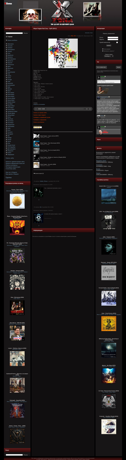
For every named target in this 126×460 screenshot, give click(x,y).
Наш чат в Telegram (11, 172)
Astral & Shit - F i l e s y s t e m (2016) (108, 186)
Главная (10, 36)
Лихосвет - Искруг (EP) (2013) (108, 262)
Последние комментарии (13, 167)
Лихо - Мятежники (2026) (17, 297)
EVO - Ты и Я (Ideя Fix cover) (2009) (109, 211)
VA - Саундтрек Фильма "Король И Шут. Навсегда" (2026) (17, 243)
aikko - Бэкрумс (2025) (109, 237)
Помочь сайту (10, 158)
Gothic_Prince (43, 181)
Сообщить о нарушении (39, 119)
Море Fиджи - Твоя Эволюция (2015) (50, 143)
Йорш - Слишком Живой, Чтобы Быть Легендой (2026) (17, 217)
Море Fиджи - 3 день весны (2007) (49, 136)
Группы (9, 177)
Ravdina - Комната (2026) (17, 270)
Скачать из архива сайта (40, 112)
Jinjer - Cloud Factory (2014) (108, 313)
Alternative (87, 32)
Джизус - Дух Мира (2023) (108, 365)
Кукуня (98, 173)
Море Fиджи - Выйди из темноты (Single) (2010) (53, 157)
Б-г (41, 207)
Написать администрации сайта (15, 161)
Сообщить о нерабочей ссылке (41, 117)
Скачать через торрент (39, 115)
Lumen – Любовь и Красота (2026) (17, 348)
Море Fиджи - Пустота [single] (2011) (50, 150)
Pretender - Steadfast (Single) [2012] (109, 416)
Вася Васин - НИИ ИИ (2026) (17, 322)
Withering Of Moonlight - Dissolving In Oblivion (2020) (109, 339)
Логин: (101, 37)
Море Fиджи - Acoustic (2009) (48, 164)
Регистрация (106, 49)
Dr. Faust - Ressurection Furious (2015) (109, 390)
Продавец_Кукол (101, 160)
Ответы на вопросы (11, 165)
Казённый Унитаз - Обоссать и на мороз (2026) (17, 374)
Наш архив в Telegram (12, 174)
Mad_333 (73, 35)
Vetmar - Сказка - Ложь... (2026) (17, 425)
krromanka (42, 104)
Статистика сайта (11, 168)
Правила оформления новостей (15, 163)
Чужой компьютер (105, 42)
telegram (35, 104)
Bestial (98, 169)
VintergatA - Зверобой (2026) (17, 400)
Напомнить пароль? (108, 51)
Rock (91, 32)
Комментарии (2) (38, 173)
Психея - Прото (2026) (17, 189)
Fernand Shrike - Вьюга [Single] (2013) (109, 287)
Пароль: (102, 39)
